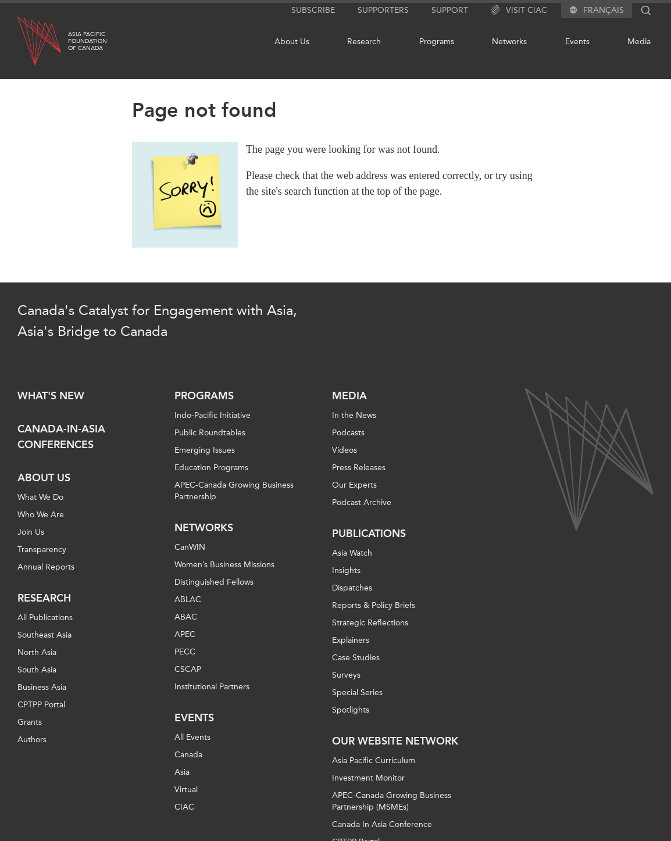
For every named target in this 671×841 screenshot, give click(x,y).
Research (364, 41)
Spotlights (350, 710)
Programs (436, 41)
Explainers (350, 640)
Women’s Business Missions (224, 565)
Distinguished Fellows (214, 582)
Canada (188, 755)
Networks (509, 41)
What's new (50, 395)
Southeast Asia (44, 635)
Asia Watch (352, 553)
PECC (184, 652)
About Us (291, 41)
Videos (344, 450)
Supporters (383, 10)
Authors (32, 740)
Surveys (346, 675)
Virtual (186, 790)
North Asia (36, 652)
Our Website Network (395, 741)
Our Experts (354, 485)
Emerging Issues (204, 450)
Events (577, 41)
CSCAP (187, 669)
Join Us (30, 532)
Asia (182, 772)
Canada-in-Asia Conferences (61, 437)
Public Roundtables (209, 433)
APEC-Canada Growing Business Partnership (234, 491)
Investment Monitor (368, 778)
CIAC (184, 807)
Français (603, 10)
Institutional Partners (211, 687)
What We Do (40, 497)
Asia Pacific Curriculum (373, 760)
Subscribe (313, 10)
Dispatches (352, 588)
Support (449, 10)
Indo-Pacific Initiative (212, 415)
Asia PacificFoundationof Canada (87, 41)
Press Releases (359, 468)
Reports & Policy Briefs (373, 605)
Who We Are (40, 515)
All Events (192, 737)
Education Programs (211, 468)
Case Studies (356, 658)
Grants (29, 722)
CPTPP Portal (41, 705)
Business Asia (41, 687)
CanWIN (189, 547)
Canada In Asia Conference (382, 824)
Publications (369, 533)
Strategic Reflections (370, 623)
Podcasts (348, 433)
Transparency (41, 549)
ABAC (185, 617)
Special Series (357, 692)
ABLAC (187, 599)
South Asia (36, 670)
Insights (346, 570)
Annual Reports (45, 567)
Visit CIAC (519, 10)
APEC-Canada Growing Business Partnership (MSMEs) (391, 801)
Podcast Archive (361, 502)
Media (639, 41)
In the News (354, 415)
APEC (184, 634)
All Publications (45, 617)
